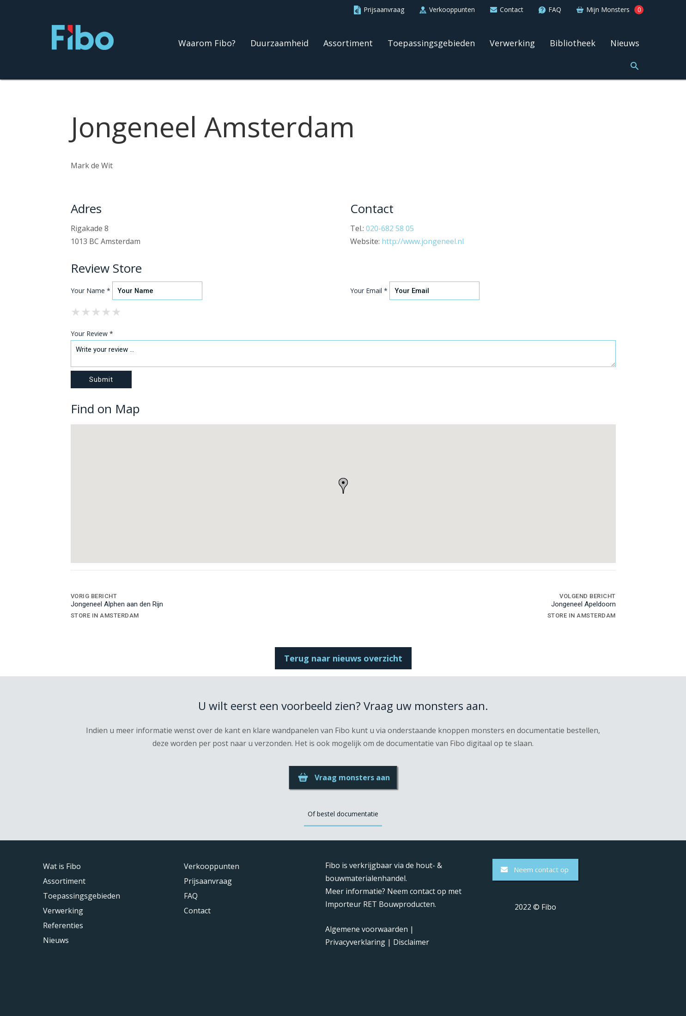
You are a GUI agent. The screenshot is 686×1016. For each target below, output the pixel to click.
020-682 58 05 (390, 228)
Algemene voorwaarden (366, 929)
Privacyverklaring (355, 942)
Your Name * (90, 290)
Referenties (63, 925)
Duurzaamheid (279, 43)
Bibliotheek (572, 43)
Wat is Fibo (62, 866)
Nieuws (624, 43)
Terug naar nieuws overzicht (343, 658)
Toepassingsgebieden (431, 43)
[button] (635, 64)
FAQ (191, 896)
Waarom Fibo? (207, 43)
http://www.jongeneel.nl (423, 241)
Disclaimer (411, 942)
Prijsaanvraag (208, 881)
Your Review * (92, 333)
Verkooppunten (211, 866)
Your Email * (369, 290)
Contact (197, 911)
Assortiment (348, 43)
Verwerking (512, 43)
